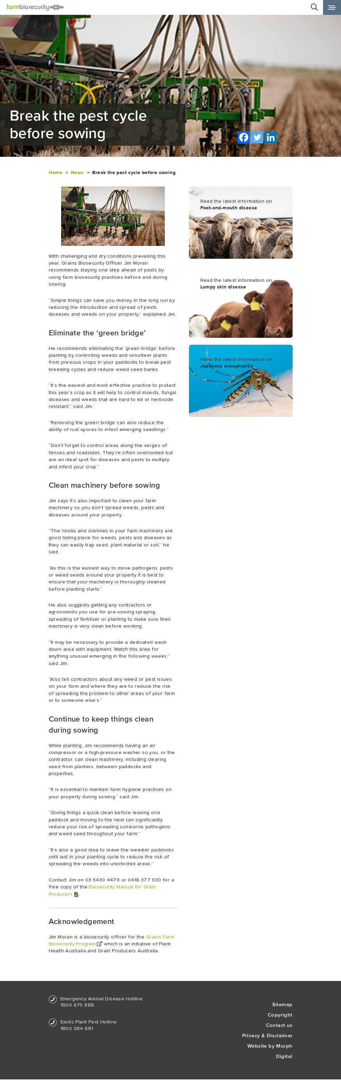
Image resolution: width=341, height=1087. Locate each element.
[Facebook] (244, 137)
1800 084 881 (76, 1028)
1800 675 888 (77, 1005)
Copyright (280, 1014)
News (77, 172)
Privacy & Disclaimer (267, 1035)
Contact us (279, 1025)
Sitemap (282, 1004)
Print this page (311, 137)
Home (56, 172)
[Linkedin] (271, 137)
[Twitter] (257, 137)
